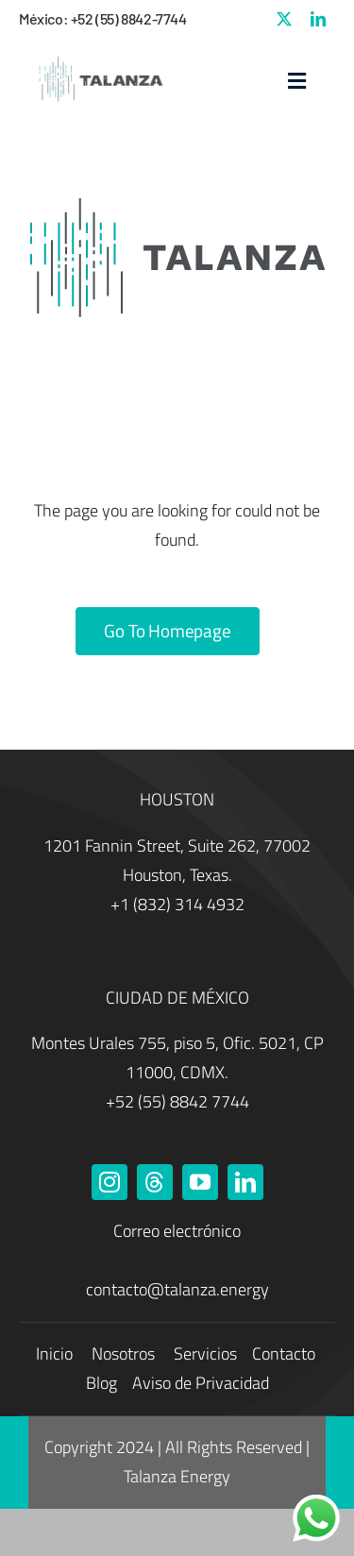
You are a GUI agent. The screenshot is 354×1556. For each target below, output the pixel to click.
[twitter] (284, 18)
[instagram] (109, 1182)
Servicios (207, 1353)
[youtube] (200, 1182)
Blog (101, 1382)
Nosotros (125, 1353)
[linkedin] (318, 18)
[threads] (155, 1182)
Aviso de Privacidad (200, 1382)
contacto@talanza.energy (177, 1289)
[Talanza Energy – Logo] (99, 57)
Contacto (283, 1353)
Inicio (56, 1353)
